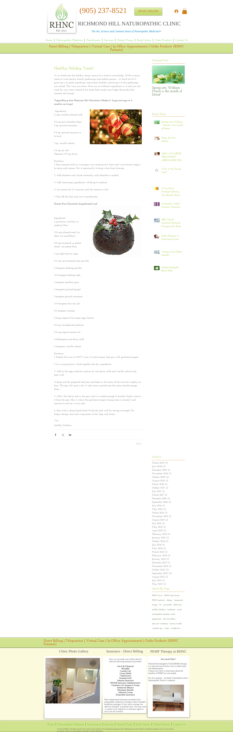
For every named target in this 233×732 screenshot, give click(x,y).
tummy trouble (176, 624)
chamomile (178, 600)
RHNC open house (172, 595)
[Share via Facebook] (55, 434)
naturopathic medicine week (163, 614)
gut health (167, 605)
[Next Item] (180, 74)
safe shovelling (169, 619)
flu (160, 605)
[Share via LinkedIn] (70, 434)
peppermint (156, 619)
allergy (169, 600)
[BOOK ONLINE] (148, 11)
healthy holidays (63, 425)
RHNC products (158, 600)
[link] (184, 11)
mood (179, 609)
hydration (171, 609)
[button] (73, 680)
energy (155, 605)
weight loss (175, 628)
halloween (177, 605)
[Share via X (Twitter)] (62, 434)
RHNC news (157, 595)
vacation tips (157, 628)
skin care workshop (160, 624)
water (166, 628)
